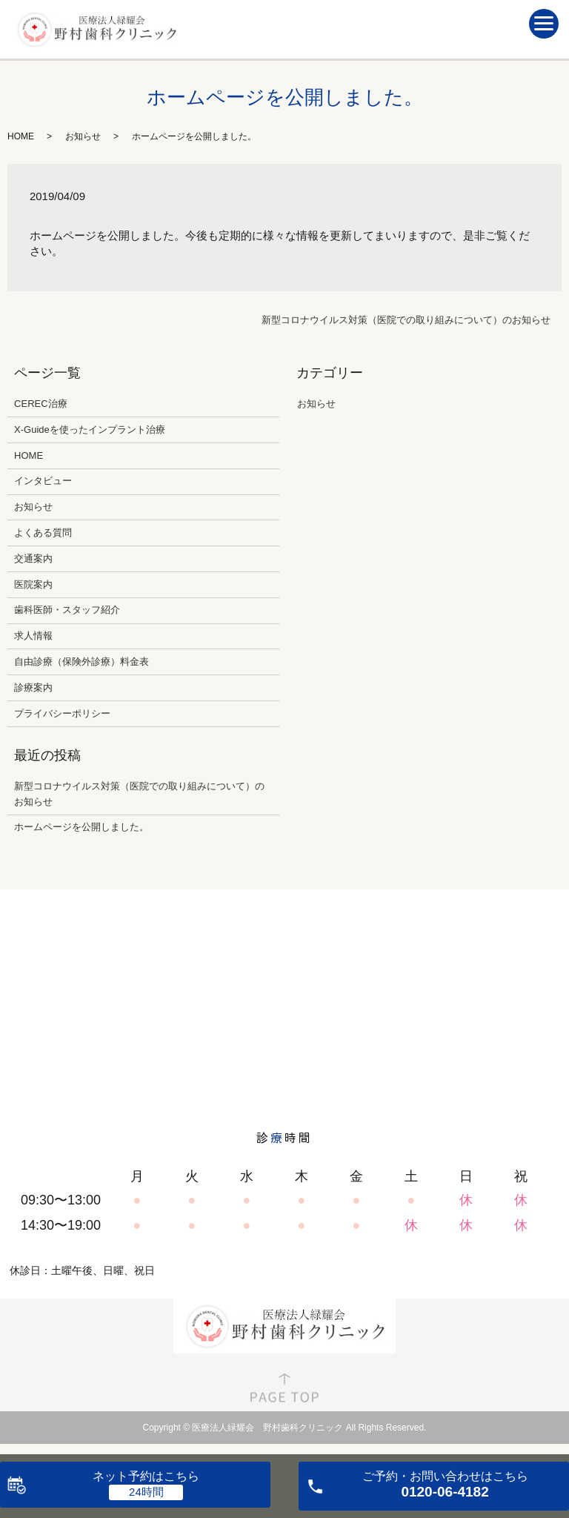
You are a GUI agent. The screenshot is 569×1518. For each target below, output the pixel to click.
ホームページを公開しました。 (81, 826)
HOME (20, 136)
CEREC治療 (40, 403)
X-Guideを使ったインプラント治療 (89, 429)
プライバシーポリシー (62, 713)
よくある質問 (43, 532)
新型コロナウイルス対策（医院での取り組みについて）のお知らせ (406, 319)
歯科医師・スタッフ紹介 (67, 609)
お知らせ (83, 136)
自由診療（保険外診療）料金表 (81, 661)
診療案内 (33, 687)
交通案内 (33, 558)
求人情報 (33, 635)
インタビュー (43, 480)
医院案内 (33, 584)
